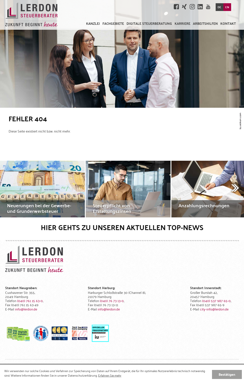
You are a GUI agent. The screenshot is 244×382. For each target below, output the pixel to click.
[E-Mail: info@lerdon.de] (26, 309)
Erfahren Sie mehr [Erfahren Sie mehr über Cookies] (109, 375)
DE (219, 7)
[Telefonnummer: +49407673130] (112, 301)
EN (227, 7)
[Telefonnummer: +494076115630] (30, 301)
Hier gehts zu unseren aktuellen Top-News (122, 227)
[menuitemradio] (182, 23)
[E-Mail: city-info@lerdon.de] (214, 309)
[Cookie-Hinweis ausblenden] (227, 374)
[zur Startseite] (31, 14)
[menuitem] (93, 23)
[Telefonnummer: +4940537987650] (216, 301)
